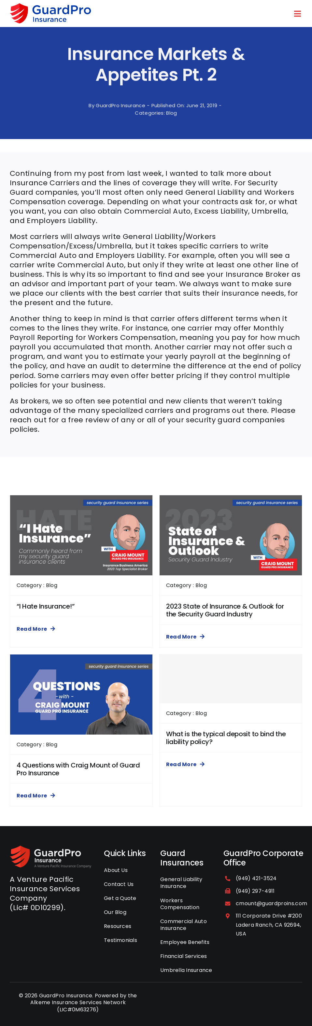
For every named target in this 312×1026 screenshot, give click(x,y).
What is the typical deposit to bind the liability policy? (226, 737)
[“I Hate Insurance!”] (81, 500)
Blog (171, 118)
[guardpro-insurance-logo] (50, 7)
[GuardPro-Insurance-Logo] (50, 849)
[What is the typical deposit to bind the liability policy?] (231, 678)
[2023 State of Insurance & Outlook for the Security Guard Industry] (231, 500)
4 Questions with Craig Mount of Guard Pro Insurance (78, 769)
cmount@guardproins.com (271, 903)
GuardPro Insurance (120, 110)
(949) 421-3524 (256, 878)
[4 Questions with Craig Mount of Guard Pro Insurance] (81, 659)
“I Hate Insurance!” (45, 606)
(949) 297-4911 (255, 891)
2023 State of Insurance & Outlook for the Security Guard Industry (225, 610)
